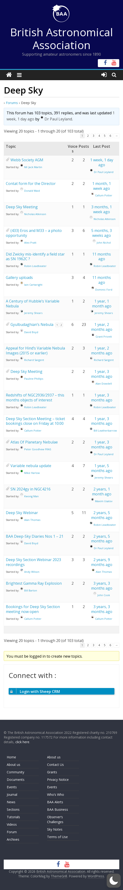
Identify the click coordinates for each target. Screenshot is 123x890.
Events (12, 787)
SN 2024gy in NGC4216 (30, 489)
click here (22, 742)
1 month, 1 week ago (101, 186)
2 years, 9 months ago (101, 562)
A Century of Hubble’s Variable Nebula (32, 304)
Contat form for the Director (31, 183)
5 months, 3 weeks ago (101, 233)
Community (15, 772)
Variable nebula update (30, 465)
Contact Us (55, 764)
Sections (13, 809)
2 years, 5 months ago (101, 515)
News (11, 802)
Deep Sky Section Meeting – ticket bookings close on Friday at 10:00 (35, 421)
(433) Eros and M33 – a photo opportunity (34, 233)
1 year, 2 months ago (101, 327)
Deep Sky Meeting (22, 206)
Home (11, 757)
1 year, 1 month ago (101, 304)
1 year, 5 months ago (101, 468)
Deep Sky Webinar (22, 512)
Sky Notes (54, 829)
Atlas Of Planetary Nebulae (34, 442)
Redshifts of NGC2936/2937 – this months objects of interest (35, 398)
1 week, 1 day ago (101, 162)
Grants (52, 772)
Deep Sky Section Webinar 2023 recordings (33, 562)
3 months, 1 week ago (101, 209)
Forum (12, 832)
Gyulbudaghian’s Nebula (31, 324)
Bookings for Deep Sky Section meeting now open (33, 609)
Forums (12, 102)
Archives (13, 839)
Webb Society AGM (26, 159)
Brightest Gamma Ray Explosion (34, 583)
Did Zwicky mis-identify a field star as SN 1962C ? (35, 257)
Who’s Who (55, 794)
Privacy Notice (58, 779)
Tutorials (13, 817)
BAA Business (57, 809)
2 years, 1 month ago (101, 491)
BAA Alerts (55, 802)
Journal (12, 794)
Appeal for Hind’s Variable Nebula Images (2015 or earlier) (35, 351)
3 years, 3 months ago (101, 586)
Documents (15, 779)
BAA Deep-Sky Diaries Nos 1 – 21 (34, 536)
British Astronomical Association (61, 38)
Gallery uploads (19, 277)
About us (13, 764)
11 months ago (101, 257)
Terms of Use (57, 837)
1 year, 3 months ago (101, 374)
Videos (12, 824)
